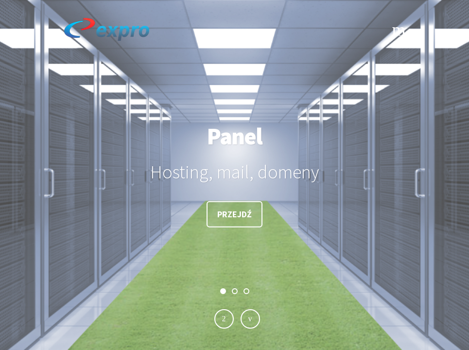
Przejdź (234, 214)
